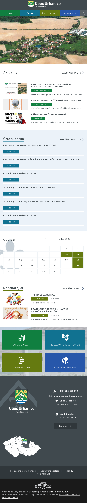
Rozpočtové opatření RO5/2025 (20, 215)
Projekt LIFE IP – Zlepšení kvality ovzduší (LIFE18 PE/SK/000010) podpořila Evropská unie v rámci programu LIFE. (55, 122)
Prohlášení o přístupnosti (23, 471)
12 (9, 260)
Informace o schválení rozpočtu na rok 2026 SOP (29, 145)
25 (78, 266)
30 (55, 271)
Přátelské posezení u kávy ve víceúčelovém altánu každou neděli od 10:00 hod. (55, 319)
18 (78, 260)
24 (66, 266)
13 (20, 260)
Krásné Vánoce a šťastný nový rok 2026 (56, 100)
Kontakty (70, 13)
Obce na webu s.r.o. (59, 492)
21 (32, 266)
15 (43, 260)
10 (66, 254)
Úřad (30, 13)
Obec (10, 13)
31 (66, 271)
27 (20, 271)
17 (66, 260)
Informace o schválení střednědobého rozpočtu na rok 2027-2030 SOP (41, 159)
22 (43, 266)
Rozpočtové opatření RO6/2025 (20, 173)
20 (20, 266)
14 (32, 260)
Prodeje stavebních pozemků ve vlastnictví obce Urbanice (51, 85)
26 (9, 271)
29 (43, 271)
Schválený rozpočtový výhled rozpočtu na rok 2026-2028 (34, 201)
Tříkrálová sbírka (43, 295)
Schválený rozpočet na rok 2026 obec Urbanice (29, 187)
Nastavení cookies (49, 471)
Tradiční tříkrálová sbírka (43, 303)
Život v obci (49, 13)
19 (9, 266)
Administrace (43, 474)
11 (78, 254)
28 (32, 271)
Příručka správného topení (48, 114)
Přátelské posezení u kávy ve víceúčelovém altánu (50, 310)
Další (73, 72)
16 (55, 260)
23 (55, 266)
